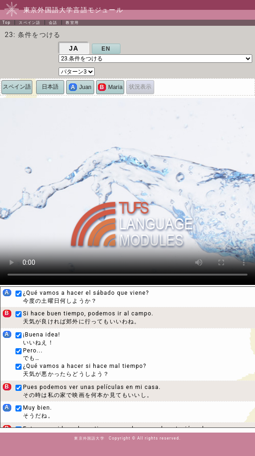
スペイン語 (29, 22)
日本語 (50, 86)
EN (106, 48)
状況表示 (140, 86)
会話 (53, 22)
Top (6, 22)
